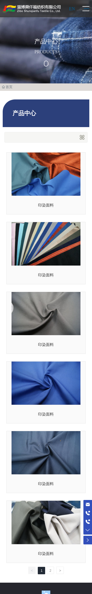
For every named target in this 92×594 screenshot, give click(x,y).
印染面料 (46, 205)
